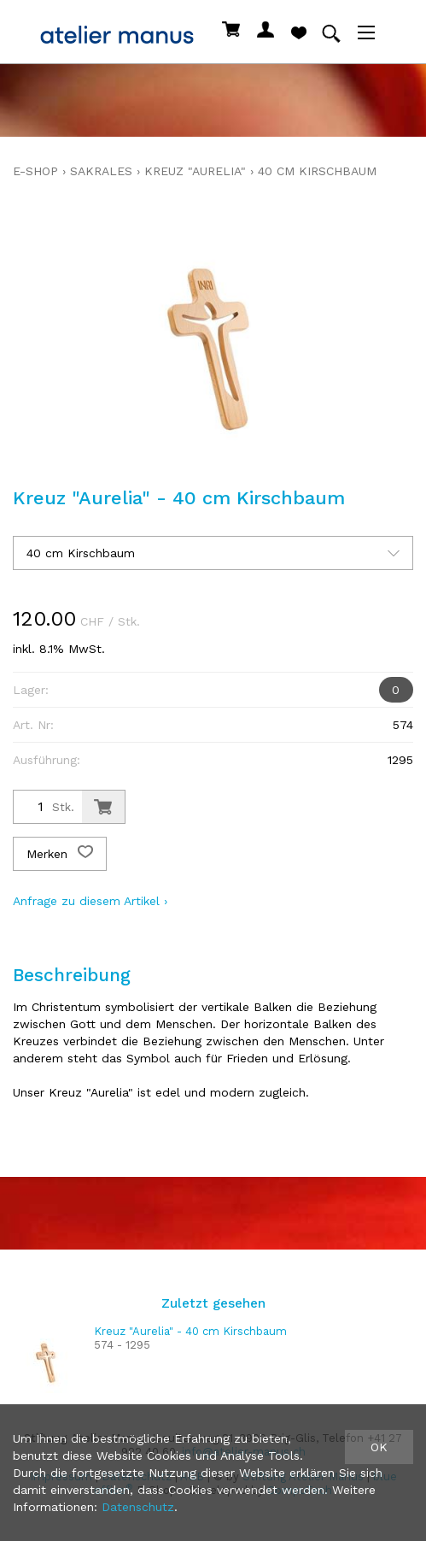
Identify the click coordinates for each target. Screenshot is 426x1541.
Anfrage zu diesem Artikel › (90, 901)
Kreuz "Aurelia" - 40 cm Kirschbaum (190, 1331)
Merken (59, 854)
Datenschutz (138, 1507)
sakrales (101, 171)
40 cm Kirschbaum (317, 171)
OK (379, 1447)
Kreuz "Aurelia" (195, 171)
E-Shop (35, 171)
